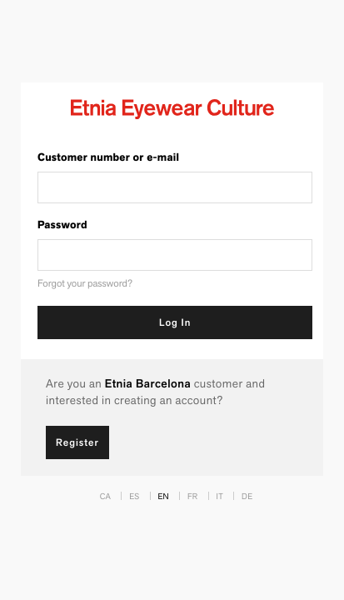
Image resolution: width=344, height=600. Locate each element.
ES (134, 496)
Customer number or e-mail (108, 157)
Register (77, 442)
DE (247, 496)
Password (62, 225)
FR (192, 496)
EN (163, 496)
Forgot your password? (84, 284)
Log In (175, 322)
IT (220, 496)
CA (105, 496)
